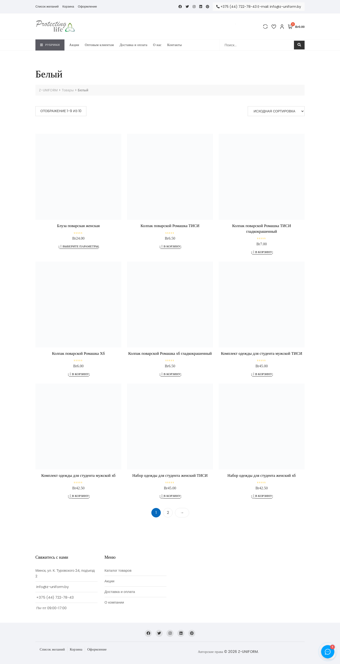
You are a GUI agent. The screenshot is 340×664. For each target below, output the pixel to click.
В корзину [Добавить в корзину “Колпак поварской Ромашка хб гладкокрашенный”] (172, 374)
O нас (157, 45)
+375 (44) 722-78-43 (55, 597)
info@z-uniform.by (52, 586)
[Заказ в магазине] (276, 111)
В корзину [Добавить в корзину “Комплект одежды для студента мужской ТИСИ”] (263, 374)
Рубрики (50, 45)
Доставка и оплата (133, 45)
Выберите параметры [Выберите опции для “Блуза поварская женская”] (80, 246)
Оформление (87, 6)
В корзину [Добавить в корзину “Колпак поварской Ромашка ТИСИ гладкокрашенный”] (263, 252)
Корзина (68, 6)
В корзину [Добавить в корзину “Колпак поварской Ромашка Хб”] (80, 374)
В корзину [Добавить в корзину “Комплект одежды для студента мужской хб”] (80, 496)
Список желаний (47, 6)
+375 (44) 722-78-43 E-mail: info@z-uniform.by (258, 6)
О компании (114, 602)
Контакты (174, 45)
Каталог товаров (118, 570)
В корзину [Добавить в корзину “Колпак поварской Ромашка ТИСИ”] (172, 246)
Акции (74, 45)
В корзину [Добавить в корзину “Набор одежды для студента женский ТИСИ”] (172, 496)
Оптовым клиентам (99, 45)
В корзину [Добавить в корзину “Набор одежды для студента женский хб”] (263, 496)
